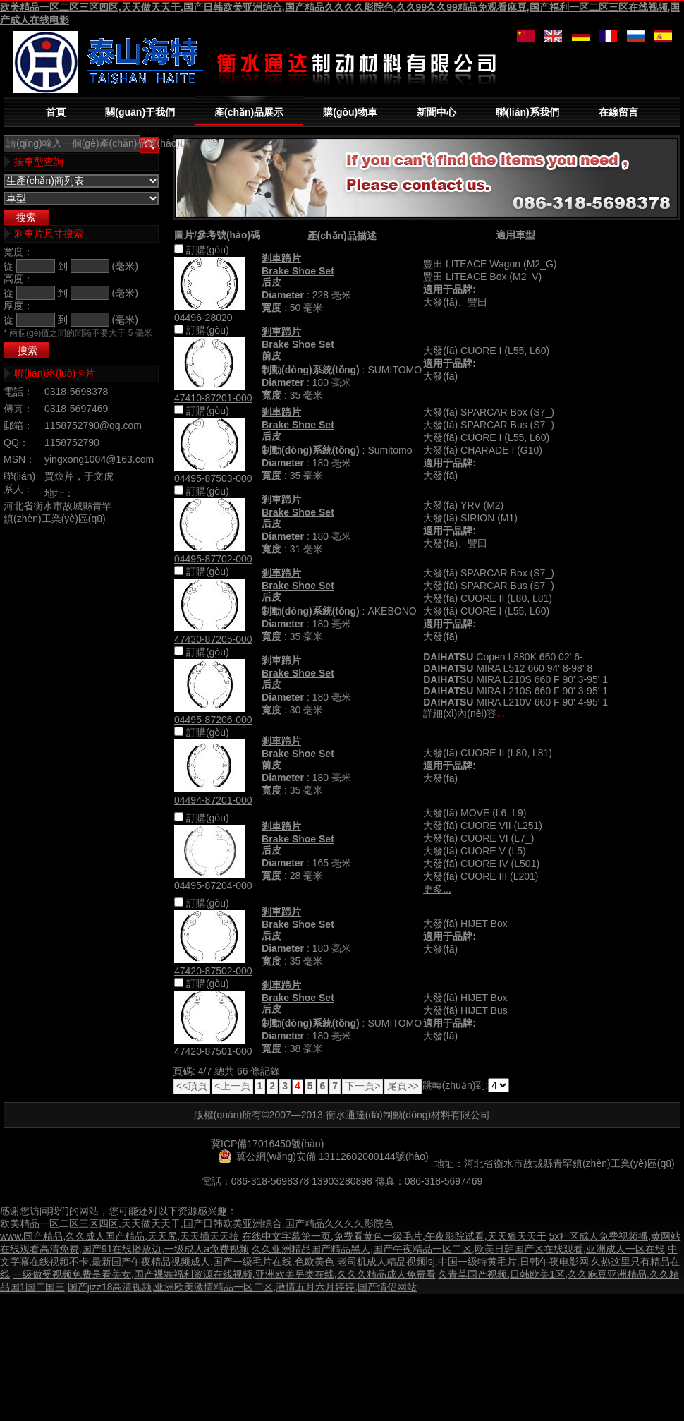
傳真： (18, 408)
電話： (18, 391)
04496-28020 (203, 317)
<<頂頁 (191, 1086)
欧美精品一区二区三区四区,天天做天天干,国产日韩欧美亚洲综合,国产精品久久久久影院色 (196, 1223)
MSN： (19, 459)
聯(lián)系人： (19, 483)
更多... (437, 889)
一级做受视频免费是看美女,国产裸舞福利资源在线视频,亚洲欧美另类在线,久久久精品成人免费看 (224, 1274)
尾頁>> (402, 1086)
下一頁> (362, 1086)
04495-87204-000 (213, 885)
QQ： (16, 442)
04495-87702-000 (213, 558)
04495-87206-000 (213, 719)
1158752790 (71, 442)
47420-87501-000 (213, 1051)
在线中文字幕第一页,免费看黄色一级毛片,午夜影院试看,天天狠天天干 (394, 1236)
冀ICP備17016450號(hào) (267, 1143)
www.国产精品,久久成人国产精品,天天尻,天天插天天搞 (119, 1236)
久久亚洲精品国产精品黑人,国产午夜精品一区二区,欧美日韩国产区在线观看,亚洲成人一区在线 (458, 1248)
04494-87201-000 (213, 800)
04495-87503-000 (213, 478)
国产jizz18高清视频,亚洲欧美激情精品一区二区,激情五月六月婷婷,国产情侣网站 (242, 1287)
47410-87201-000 (213, 398)
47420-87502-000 (213, 970)
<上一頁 (232, 1086)
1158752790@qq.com (93, 425)
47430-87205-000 (213, 639)
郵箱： (18, 425)
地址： (59, 493)
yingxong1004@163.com (99, 459)
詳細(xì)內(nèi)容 (459, 713)
